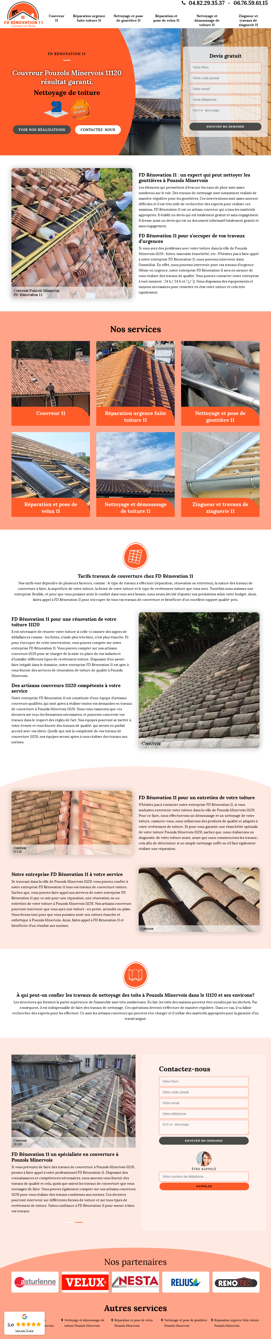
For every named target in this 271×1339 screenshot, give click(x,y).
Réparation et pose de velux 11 (166, 18)
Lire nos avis (24, 1330)
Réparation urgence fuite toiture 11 (89, 18)
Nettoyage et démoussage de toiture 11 (206, 20)
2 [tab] (78, 1222)
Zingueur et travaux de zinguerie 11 (248, 20)
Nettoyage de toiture (67, 93)
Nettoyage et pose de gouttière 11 (128, 18)
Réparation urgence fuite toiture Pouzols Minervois (236, 1323)
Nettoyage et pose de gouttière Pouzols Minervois (185, 1323)
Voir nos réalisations (41, 130)
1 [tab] (68, 1222)
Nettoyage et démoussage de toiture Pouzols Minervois (84, 1323)
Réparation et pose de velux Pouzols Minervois (134, 1323)
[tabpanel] (73, 1182)
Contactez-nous (98, 130)
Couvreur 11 (56, 18)
